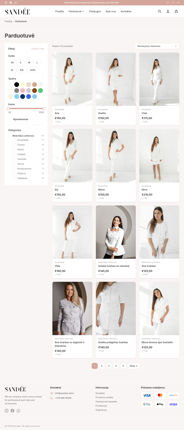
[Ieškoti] (160, 11)
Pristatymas (101, 405)
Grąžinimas (101, 410)
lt (173, 2)
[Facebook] (11, 2)
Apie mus (111, 11)
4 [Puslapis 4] (116, 366)
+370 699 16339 (63, 398)
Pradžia (59, 11)
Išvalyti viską (38, 48)
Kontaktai (126, 11)
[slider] (8, 108)
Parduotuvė (77, 11)
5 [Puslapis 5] (123, 366)
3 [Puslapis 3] (109, 366)
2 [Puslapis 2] (101, 366)
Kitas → (134, 366)
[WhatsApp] (15, 2)
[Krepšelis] (176, 11)
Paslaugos (95, 11)
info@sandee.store (64, 393)
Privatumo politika (104, 397)
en (168, 2)
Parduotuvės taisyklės (106, 401)
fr (178, 2)
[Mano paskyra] (168, 11)
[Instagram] (6, 2)
